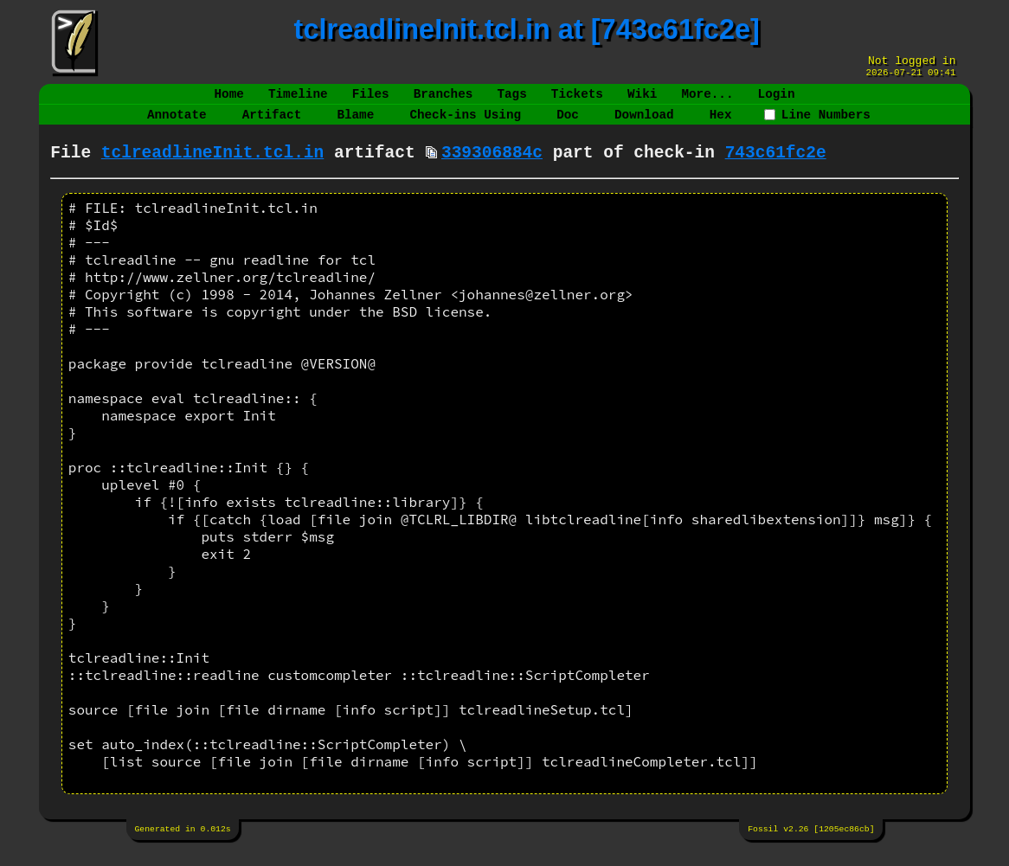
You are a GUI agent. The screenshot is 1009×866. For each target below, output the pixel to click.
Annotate (177, 125)
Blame (355, 125)
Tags (511, 101)
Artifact (272, 125)
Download (644, 125)
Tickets (577, 101)
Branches (443, 101)
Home (229, 101)
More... (707, 101)
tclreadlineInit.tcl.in (212, 167)
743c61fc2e (775, 167)
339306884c (492, 167)
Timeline (298, 101)
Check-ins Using (465, 125)
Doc (567, 125)
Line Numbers (817, 125)
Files (370, 101)
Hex (721, 125)
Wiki (642, 101)
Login (775, 101)
